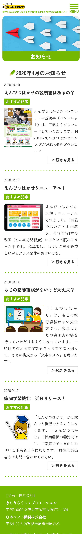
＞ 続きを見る (63, 159)
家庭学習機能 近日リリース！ (35, 398)
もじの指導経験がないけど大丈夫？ (39, 289)
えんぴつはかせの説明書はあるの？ (39, 92)
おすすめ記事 (17, 101)
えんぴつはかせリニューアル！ (35, 188)
